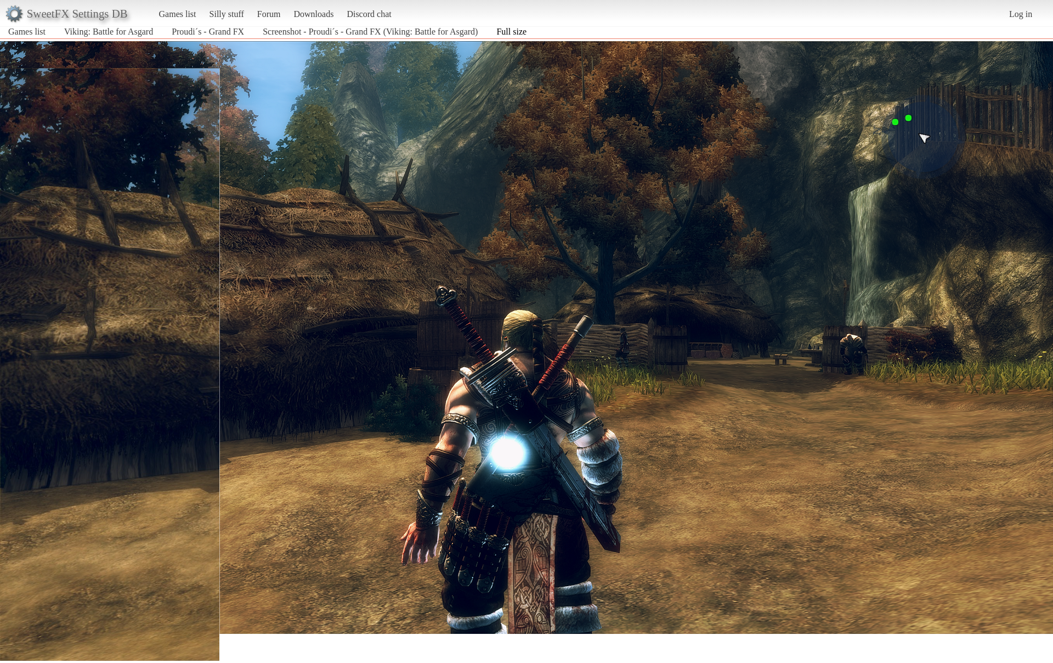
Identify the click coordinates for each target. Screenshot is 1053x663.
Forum (269, 14)
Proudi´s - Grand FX (208, 31)
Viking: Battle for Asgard (108, 31)
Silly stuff (227, 14)
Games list (177, 14)
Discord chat (369, 14)
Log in (1020, 14)
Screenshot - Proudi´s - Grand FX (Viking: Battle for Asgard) (370, 31)
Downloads (313, 14)
